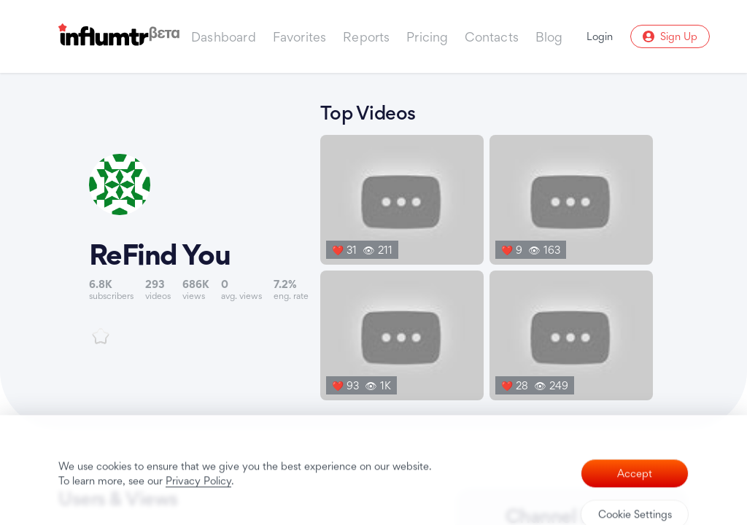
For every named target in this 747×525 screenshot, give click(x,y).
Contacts (492, 36)
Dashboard (223, 36)
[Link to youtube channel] (199, 249)
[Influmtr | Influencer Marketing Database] (118, 37)
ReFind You (160, 254)
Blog (549, 36)
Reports (366, 36)
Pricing (427, 36)
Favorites (300, 36)
